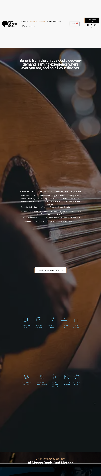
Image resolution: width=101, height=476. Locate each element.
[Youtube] (87, 25)
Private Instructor (54, 21)
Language (32, 26)
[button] (91, 20)
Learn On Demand (37, 21)
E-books (24, 21)
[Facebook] (91, 25)
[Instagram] (95, 25)
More (24, 26)
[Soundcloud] (91, 28)
